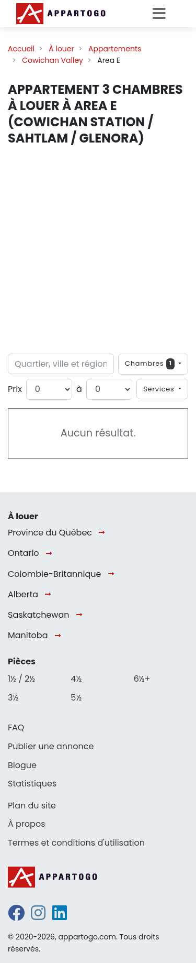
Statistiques (32, 784)
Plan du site (32, 806)
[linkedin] (59, 916)
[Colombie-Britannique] (113, 574)
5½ (76, 698)
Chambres (151, 363)
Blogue (22, 765)
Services (160, 389)
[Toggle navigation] (162, 13)
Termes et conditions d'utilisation (76, 843)
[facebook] (16, 916)
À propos (26, 824)
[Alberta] (50, 595)
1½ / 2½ (21, 679)
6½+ (142, 679)
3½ (13, 698)
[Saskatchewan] (81, 615)
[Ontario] (51, 553)
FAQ (16, 727)
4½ (76, 679)
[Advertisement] (98, 250)
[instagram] (38, 916)
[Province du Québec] (103, 533)
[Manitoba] (60, 636)
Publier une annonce (51, 746)
